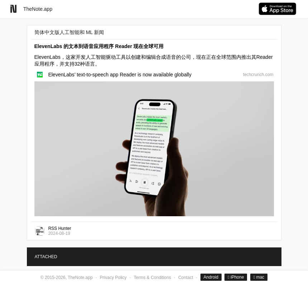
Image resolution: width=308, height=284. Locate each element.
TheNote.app (37, 9)
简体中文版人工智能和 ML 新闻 (69, 32)
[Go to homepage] (13, 9)
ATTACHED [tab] (46, 256)
